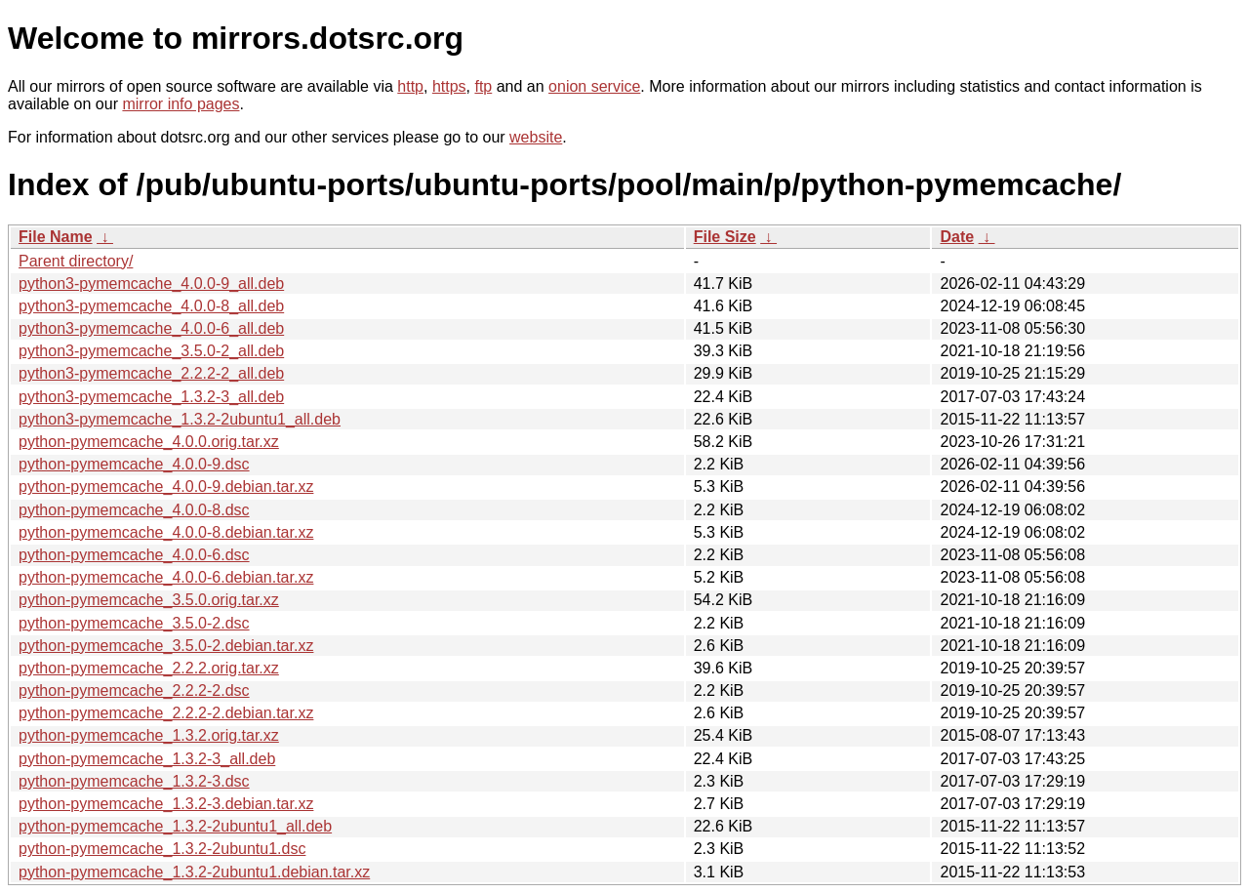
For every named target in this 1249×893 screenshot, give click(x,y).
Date (957, 236)
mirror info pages (180, 104)
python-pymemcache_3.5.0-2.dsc (134, 623)
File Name (56, 236)
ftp (483, 86)
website (535, 137)
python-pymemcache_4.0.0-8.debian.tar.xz (166, 532)
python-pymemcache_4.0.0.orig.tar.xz (149, 441)
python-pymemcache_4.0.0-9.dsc (134, 464)
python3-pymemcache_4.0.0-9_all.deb (151, 283)
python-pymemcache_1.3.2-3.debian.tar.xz (166, 803)
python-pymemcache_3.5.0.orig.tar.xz (149, 599)
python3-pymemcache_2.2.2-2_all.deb (151, 373)
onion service (594, 86)
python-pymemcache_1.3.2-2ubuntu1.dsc (162, 848)
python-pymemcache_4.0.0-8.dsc (134, 510)
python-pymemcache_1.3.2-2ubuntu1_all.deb (175, 826)
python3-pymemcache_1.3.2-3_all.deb (151, 396)
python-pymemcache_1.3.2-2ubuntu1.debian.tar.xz (194, 872)
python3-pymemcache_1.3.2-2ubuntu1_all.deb (180, 419)
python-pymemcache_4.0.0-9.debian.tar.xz (166, 486)
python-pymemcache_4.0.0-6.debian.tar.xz (166, 577)
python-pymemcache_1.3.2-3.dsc (134, 781)
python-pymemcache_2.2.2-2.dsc (134, 690)
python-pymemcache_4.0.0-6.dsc (134, 555)
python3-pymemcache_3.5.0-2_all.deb (151, 351)
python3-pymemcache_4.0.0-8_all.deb (151, 306)
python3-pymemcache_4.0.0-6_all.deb (151, 328)
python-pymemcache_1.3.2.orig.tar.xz (149, 735)
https (449, 86)
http (410, 86)
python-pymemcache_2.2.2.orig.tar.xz (149, 668)
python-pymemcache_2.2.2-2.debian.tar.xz (166, 713)
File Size (725, 236)
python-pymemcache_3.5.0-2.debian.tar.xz (166, 645)
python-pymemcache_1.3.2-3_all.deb (147, 759)
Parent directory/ (76, 261)
